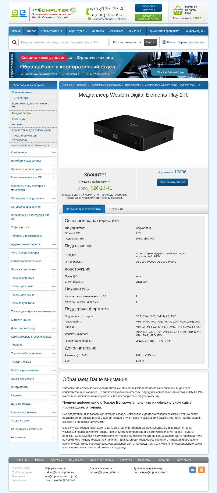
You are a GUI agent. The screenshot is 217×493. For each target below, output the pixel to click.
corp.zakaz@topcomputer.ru (151, 472)
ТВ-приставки (20, 97)
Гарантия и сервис (102, 460)
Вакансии (144, 460)
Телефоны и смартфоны (33, 236)
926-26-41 (107, 8)
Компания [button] (136, 30)
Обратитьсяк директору (148, 8)
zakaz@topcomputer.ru (59, 472)
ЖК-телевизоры (22, 92)
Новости (39, 460)
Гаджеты (33, 396)
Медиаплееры (21, 113)
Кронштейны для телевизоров (31, 130)
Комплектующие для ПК (33, 178)
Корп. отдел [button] (78, 30)
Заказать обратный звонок (109, 19)
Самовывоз (116, 30)
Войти (171, 42)
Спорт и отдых (33, 421)
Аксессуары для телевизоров (31, 145)
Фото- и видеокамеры (33, 253)
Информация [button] (196, 30)
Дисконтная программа (165, 30)
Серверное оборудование (33, 199)
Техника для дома (33, 278)
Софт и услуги (33, 228)
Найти (150, 42)
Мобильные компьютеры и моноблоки (33, 188)
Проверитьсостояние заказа (148, 17)
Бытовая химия (33, 320)
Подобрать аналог (172, 182)
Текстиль (33, 345)
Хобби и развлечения (33, 371)
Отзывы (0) (116, 209)
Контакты (126, 460)
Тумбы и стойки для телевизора (24, 137)
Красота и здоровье (33, 413)
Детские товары (33, 404)
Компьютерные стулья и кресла (33, 337)
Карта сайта (183, 460)
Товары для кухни (33, 295)
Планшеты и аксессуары (33, 170)
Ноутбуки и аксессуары (33, 161)
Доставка (98, 30)
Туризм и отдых (33, 362)
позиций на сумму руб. (191, 10)
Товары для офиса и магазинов (33, 312)
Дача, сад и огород (33, 329)
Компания (163, 460)
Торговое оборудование (33, 354)
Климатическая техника (33, 261)
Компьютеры (33, 153)
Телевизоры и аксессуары (33, 85)
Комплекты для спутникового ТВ (30, 105)
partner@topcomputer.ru (105, 472)
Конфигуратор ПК (52, 30)
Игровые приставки (33, 270)
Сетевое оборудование (33, 207)
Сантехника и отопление (33, 429)
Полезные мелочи (33, 379)
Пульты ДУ (19, 118)
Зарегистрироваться (191, 42)
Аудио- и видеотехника (33, 245)
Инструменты (33, 387)
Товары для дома (33, 287)
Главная (16, 30)
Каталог (31, 30)
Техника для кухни (33, 303)
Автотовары (33, 438)
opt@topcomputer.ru (57, 476)
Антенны (17, 124)
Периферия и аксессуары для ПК (33, 217)
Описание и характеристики (84, 209)
